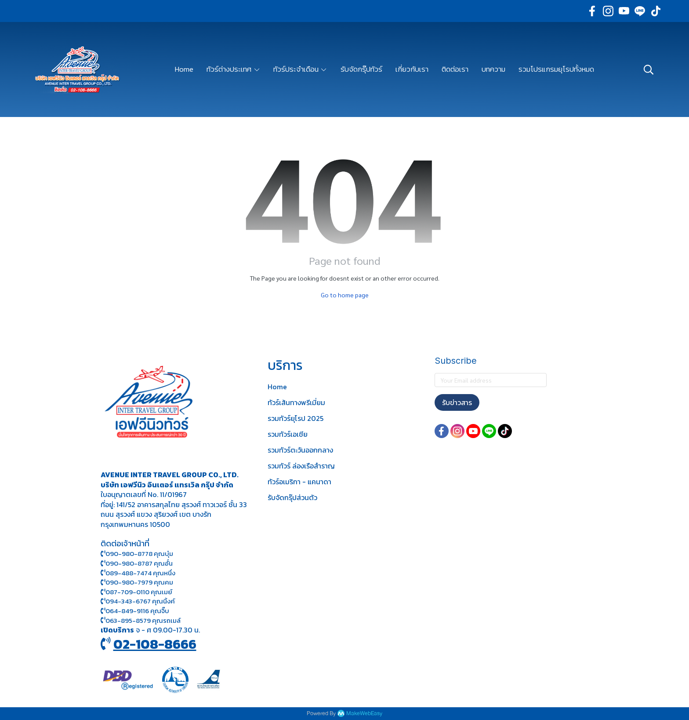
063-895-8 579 (128, 620)
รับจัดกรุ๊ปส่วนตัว (292, 497)
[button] (648, 69)
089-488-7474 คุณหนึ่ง (138, 573)
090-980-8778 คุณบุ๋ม (137, 553)
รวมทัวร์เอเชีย (288, 434)
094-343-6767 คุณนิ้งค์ (138, 601)
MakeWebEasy (364, 713)
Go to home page (345, 295)
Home (277, 386)
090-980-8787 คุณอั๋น (139, 563)
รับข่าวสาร (457, 402)
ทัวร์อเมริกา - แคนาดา (299, 481)
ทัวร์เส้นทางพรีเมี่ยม (296, 402)
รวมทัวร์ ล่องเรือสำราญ (301, 466)
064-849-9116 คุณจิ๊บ (135, 611)
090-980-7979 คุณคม (139, 582)
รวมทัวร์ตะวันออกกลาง (300, 450)
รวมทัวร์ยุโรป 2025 (295, 418)
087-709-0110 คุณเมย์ (138, 592)
